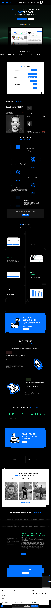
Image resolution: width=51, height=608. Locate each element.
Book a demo (42, 2)
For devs (37, 2)
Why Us (20, 2)
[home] (6, 2)
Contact (3, 598)
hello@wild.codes (16, 595)
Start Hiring (47, 2)
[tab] (15, 351)
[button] (42, 104)
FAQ (3, 601)
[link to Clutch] (23, 116)
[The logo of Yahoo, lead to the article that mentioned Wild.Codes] (29, 462)
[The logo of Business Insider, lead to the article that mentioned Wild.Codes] (22, 462)
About (3, 595)
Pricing (24, 2)
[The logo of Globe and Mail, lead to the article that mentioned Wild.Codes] (36, 462)
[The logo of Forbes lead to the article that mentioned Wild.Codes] (14, 462)
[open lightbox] (15, 127)
